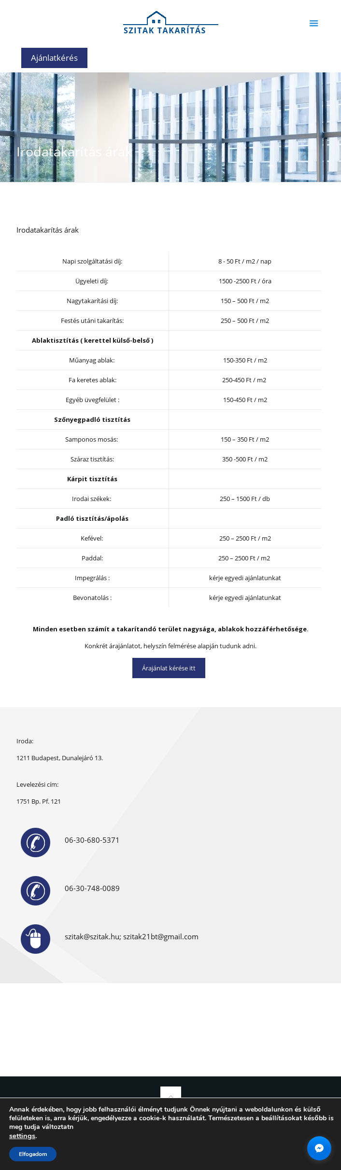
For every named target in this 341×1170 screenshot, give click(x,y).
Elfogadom (33, 1154)
